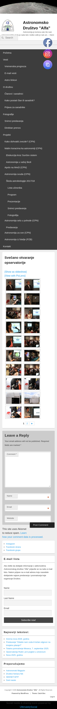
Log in (52, 697)
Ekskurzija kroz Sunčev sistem (21, 155)
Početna (7, 52)
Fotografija (13, 215)
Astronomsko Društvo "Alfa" (27, 690)
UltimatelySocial (28, 707)
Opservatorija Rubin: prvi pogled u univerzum (26, 652)
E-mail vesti (10, 73)
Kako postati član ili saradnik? (20, 100)
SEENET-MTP (12, 677)
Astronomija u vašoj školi (18, 162)
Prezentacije (14, 201)
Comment (12, 454)
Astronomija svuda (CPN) (17, 174)
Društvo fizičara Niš (14, 674)
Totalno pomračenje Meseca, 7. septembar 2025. (27, 648)
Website (10, 518)
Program (12, 194)
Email (9, 507)
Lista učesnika (15, 187)
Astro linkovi (11, 80)
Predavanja (12, 227)
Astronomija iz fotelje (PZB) (18, 239)
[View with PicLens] (15, 275)
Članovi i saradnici (14, 93)
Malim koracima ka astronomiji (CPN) (23, 148)
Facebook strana (13, 547)
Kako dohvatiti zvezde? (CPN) (20, 141)
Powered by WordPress (20, 693)
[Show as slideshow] (16, 271)
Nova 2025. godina (14, 655)
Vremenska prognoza (15, 66)
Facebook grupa (13, 550)
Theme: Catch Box (38, 693)
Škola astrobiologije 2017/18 (20, 181)
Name (9, 496)
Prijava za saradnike (15, 107)
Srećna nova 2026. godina (17, 639)
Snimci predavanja (14, 121)
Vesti (5, 59)
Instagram (10, 544)
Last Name (9, 598)
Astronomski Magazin (15, 670)
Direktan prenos (13, 127)
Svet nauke (11, 680)
